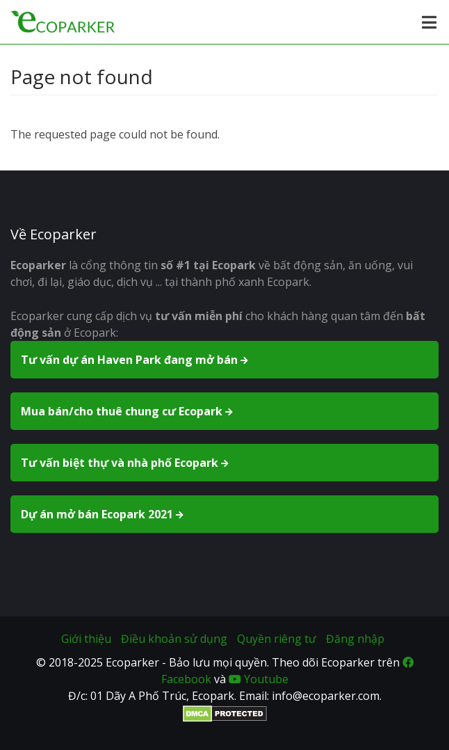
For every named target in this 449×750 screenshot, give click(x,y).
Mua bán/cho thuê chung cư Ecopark (128, 411)
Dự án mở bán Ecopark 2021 (103, 514)
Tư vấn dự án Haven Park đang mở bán (135, 359)
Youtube (258, 679)
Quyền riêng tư (276, 638)
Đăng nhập (355, 638)
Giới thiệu (86, 638)
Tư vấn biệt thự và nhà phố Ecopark (126, 462)
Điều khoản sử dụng (174, 638)
